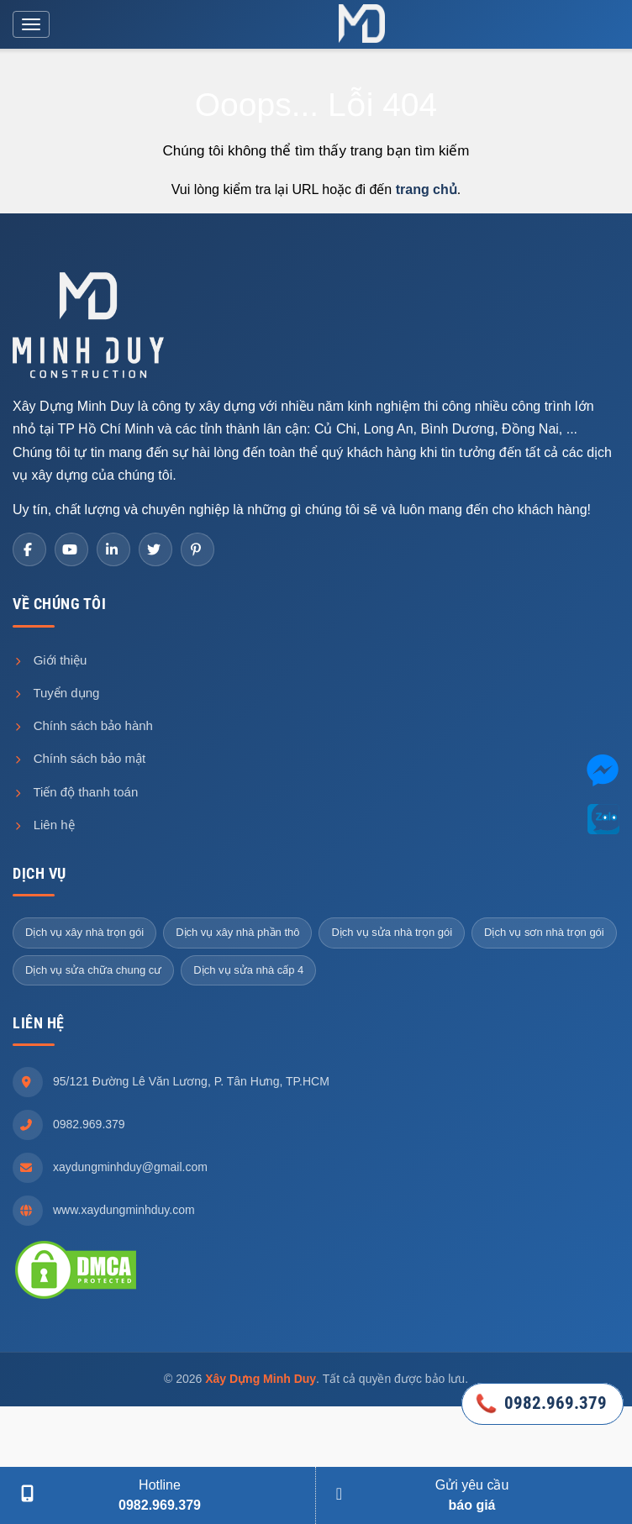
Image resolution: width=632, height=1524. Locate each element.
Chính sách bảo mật (79, 758)
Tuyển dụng (56, 693)
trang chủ (426, 189)
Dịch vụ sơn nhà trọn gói (544, 932)
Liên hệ (44, 824)
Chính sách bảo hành (83, 725)
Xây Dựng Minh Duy (260, 1378)
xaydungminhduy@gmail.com (130, 1167)
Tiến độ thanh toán (75, 792)
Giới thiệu (50, 660)
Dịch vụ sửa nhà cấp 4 (248, 970)
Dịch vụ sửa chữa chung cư (93, 970)
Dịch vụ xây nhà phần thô (237, 932)
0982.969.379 (89, 1124)
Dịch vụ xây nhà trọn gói (84, 932)
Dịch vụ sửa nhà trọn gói (391, 932)
